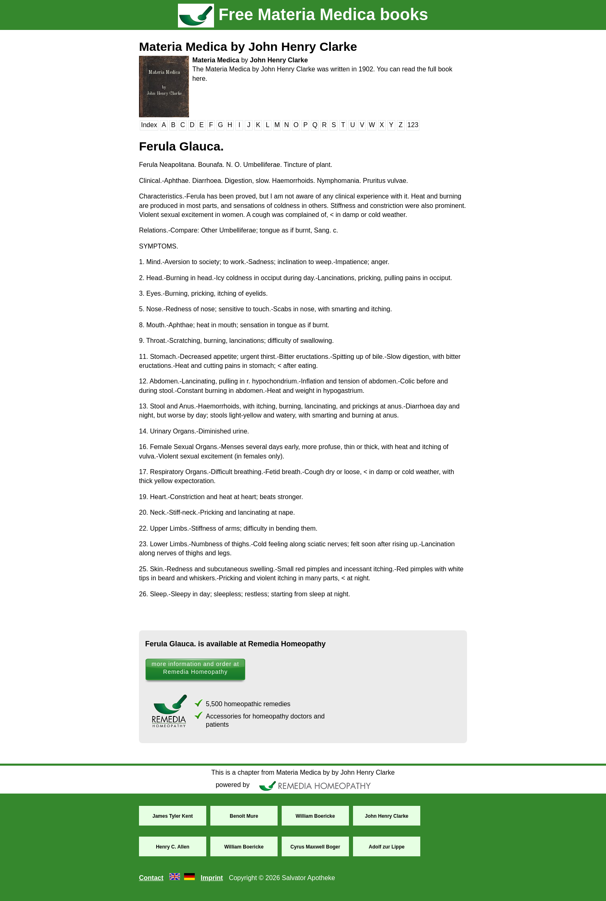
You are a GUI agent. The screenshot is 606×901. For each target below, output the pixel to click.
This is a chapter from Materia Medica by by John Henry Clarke (302, 772)
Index (149, 124)
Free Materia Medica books (303, 14)
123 (413, 124)
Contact (151, 877)
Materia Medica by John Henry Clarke (248, 46)
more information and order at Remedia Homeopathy (195, 668)
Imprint (211, 877)
